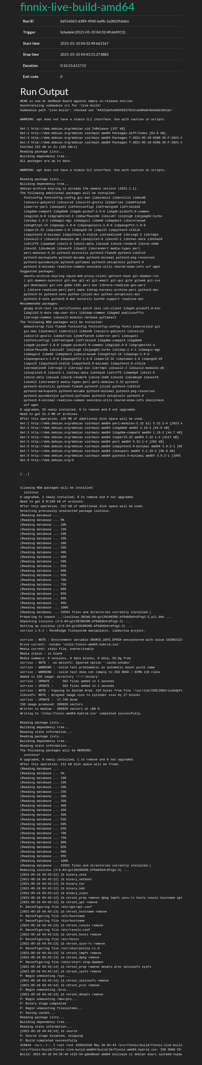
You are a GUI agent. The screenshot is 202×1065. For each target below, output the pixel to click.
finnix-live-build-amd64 (77, 6)
